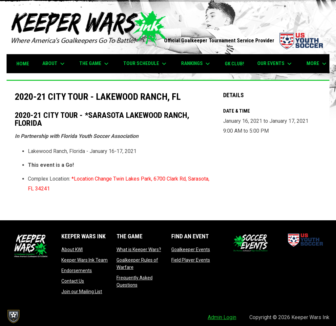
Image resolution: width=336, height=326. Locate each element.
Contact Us (72, 281)
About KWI (72, 249)
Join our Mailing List (81, 291)
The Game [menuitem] (94, 64)
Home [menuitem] (22, 64)
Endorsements (76, 270)
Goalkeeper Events (190, 249)
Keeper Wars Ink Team (84, 260)
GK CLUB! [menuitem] (234, 64)
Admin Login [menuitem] (222, 317)
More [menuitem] (317, 64)
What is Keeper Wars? (138, 249)
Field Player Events (190, 260)
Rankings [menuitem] (196, 64)
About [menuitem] (54, 64)
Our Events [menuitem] (275, 64)
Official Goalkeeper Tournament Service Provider (243, 40)
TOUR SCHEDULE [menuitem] (145, 64)
